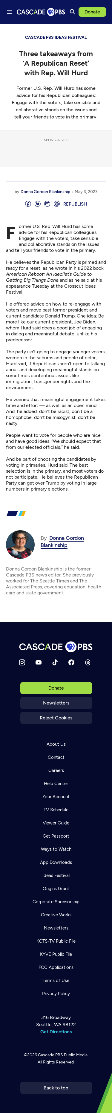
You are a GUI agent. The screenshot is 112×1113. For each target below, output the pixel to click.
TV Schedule (56, 810)
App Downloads (56, 862)
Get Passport (56, 836)
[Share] (28, 204)
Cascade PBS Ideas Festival (56, 37)
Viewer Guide (56, 823)
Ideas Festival (56, 875)
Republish (75, 204)
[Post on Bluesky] (38, 204)
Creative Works (56, 915)
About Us (56, 744)
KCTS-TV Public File (56, 941)
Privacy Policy (56, 993)
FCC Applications (56, 967)
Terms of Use (56, 980)
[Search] (72, 12)
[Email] (47, 204)
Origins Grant (56, 888)
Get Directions (56, 1032)
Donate (92, 12)
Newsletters (56, 703)
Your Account (56, 796)
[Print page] (57, 204)
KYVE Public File (56, 954)
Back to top (56, 1088)
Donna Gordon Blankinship (45, 191)
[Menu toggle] (9, 12)
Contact (56, 757)
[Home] (56, 646)
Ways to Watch (56, 849)
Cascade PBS (50, 1054)
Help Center (56, 783)
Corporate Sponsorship (56, 901)
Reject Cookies (56, 718)
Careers (56, 770)
